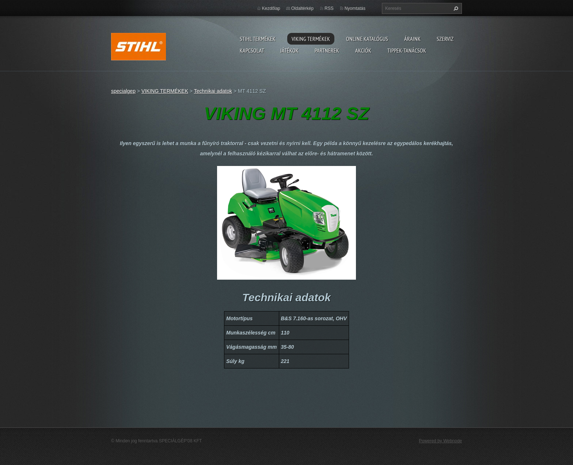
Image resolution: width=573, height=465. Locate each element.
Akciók (363, 50)
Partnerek (327, 50)
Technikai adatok (213, 91)
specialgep (123, 91)
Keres (454, 8)
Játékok (289, 50)
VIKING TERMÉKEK (311, 38)
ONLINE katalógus (367, 38)
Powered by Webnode (440, 440)
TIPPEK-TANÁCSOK (406, 50)
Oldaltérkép (302, 8)
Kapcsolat (252, 50)
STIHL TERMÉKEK (258, 38)
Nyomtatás (355, 8)
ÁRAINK (412, 38)
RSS (329, 8)
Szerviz (445, 38)
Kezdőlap (271, 8)
